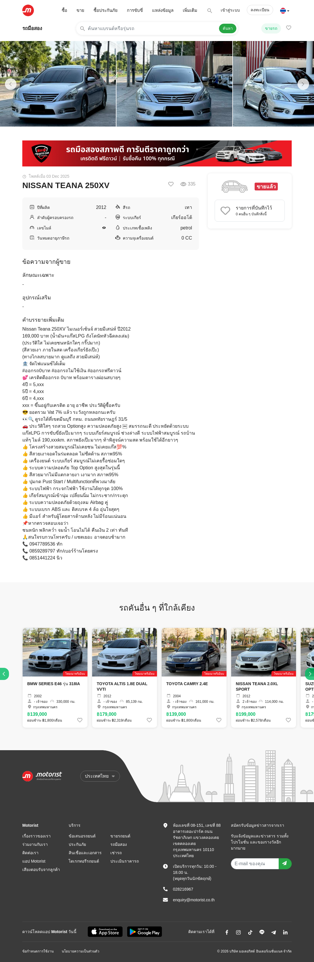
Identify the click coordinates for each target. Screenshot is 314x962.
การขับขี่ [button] (135, 10)
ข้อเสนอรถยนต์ (82, 836)
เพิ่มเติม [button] (190, 10)
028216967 (183, 889)
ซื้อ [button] (64, 10)
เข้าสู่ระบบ (230, 10)
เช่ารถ (116, 852)
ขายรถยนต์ (120, 836)
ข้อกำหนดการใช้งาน (38, 951)
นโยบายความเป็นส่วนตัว (80, 951)
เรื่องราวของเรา (36, 836)
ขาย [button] (80, 10)
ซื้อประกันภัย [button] (106, 10)
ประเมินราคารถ (124, 861)
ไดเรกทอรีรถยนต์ (84, 861)
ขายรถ (271, 28)
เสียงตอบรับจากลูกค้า (41, 869)
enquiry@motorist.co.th (194, 900)
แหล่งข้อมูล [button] (163, 10)
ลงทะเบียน (260, 10)
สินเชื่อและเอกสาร (85, 852)
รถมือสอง (32, 28)
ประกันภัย (77, 844)
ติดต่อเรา (30, 852)
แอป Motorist (33, 861)
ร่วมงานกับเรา (35, 844)
